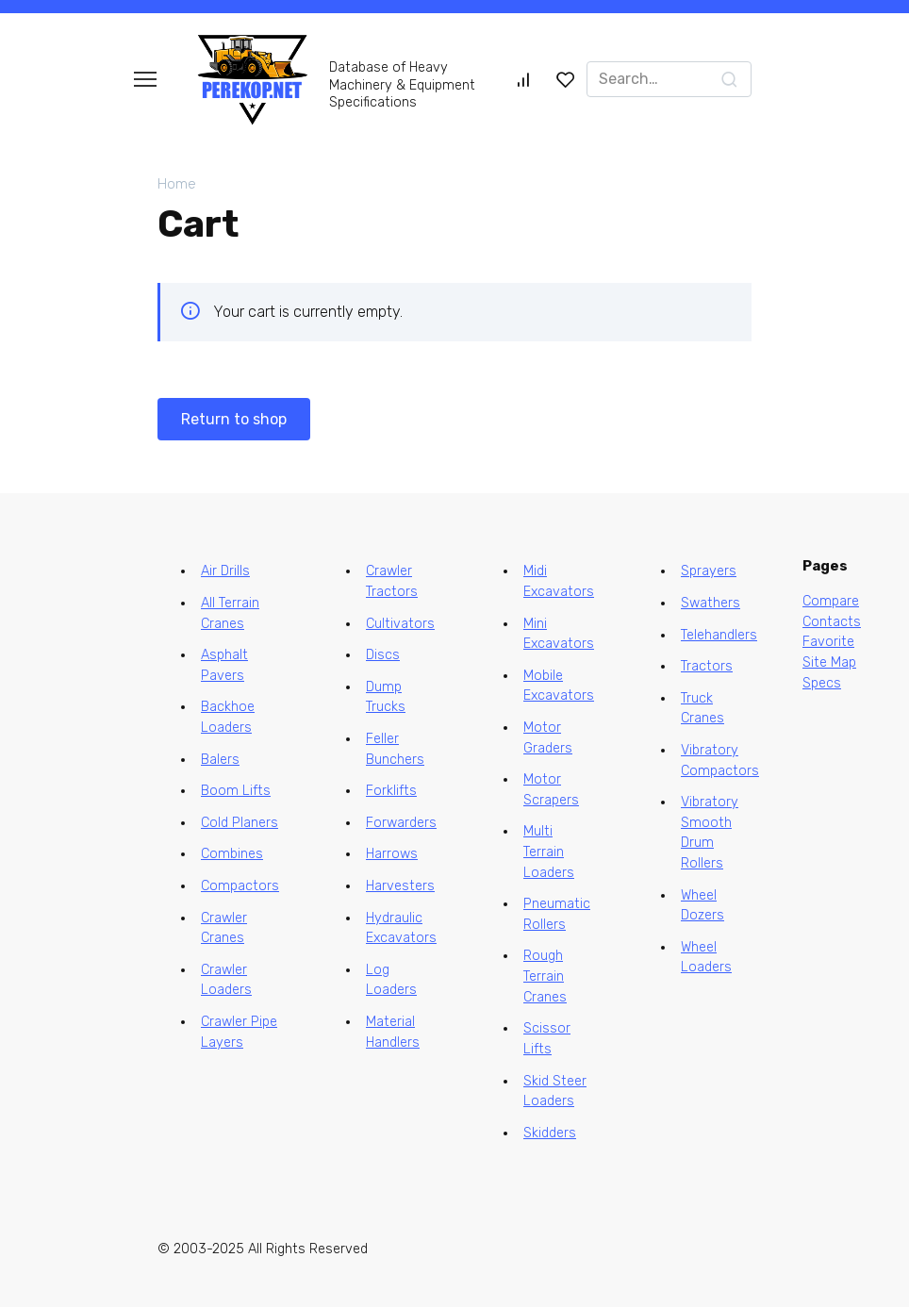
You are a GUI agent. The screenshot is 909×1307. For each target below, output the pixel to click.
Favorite (828, 642)
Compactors (240, 886)
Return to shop (234, 419)
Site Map (829, 662)
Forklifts (391, 791)
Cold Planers (239, 823)
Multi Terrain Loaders (548, 851)
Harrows (392, 854)
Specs (821, 683)
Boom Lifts (236, 791)
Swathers (710, 603)
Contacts (831, 622)
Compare (830, 601)
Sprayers (708, 571)
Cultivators (400, 624)
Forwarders (401, 823)
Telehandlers (719, 635)
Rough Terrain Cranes (545, 976)
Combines (232, 854)
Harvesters (400, 886)
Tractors (707, 666)
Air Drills (225, 571)
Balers (220, 760)
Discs (383, 655)
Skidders (549, 1133)
